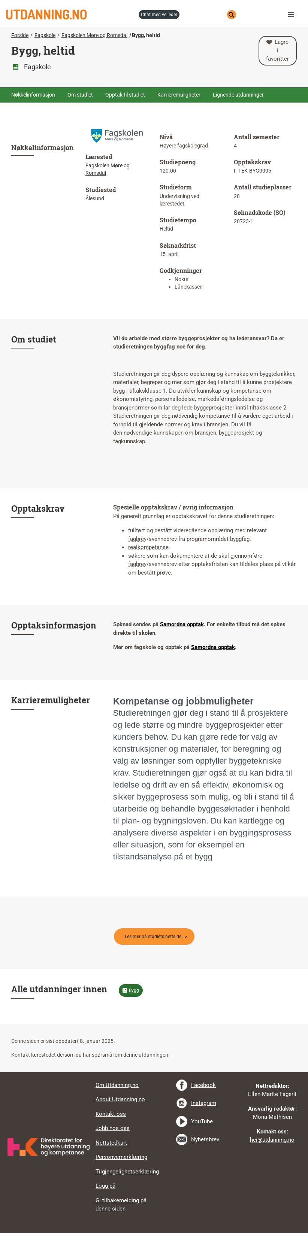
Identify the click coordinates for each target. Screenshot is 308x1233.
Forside (19, 35)
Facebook (203, 1085)
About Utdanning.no (120, 1099)
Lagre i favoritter (277, 50)
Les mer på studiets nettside (153, 936)
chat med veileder (159, 14)
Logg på (105, 1185)
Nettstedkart (111, 1142)
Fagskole (44, 35)
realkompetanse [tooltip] (148, 547)
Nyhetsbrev (205, 1139)
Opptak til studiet (125, 95)
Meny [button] (293, 15)
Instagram (203, 1103)
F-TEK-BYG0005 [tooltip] (252, 171)
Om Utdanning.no (117, 1085)
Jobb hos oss (113, 1128)
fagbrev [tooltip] (137, 539)
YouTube (202, 1121)
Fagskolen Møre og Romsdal (94, 35)
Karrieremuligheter (178, 95)
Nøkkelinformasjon (33, 95)
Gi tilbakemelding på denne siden (121, 1204)
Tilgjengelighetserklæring (127, 1171)
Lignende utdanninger (238, 95)
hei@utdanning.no (272, 1139)
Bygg (134, 990)
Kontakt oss (111, 1114)
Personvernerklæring (121, 1157)
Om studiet (80, 95)
